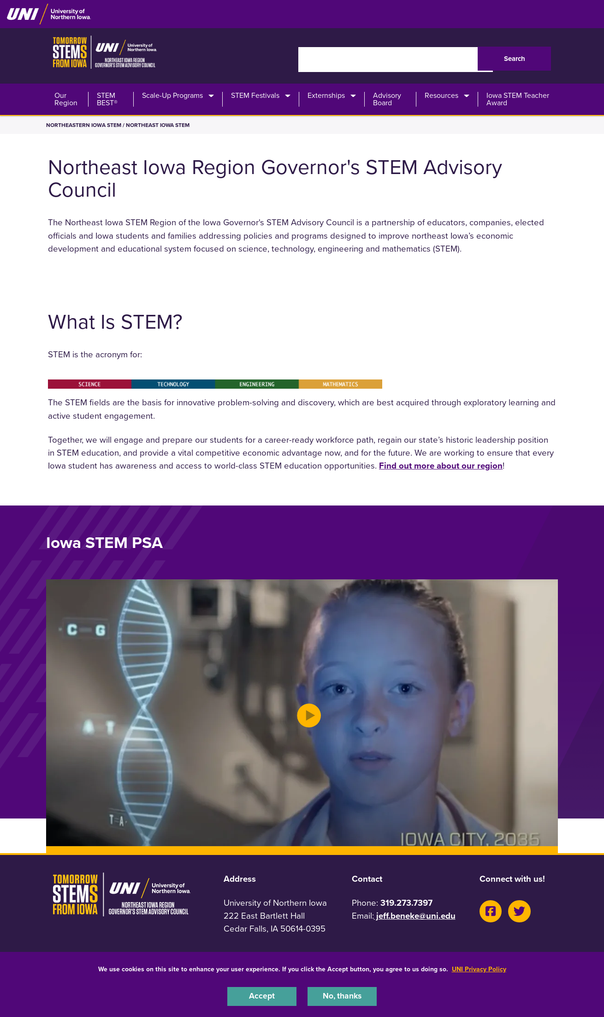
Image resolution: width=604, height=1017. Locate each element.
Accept (262, 996)
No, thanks (342, 996)
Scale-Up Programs (172, 95)
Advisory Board (387, 99)
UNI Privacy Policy (479, 968)
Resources (441, 95)
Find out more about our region (441, 466)
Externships (326, 95)
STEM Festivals (255, 95)
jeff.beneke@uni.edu (415, 916)
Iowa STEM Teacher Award (517, 99)
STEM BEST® (107, 99)
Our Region (65, 99)
